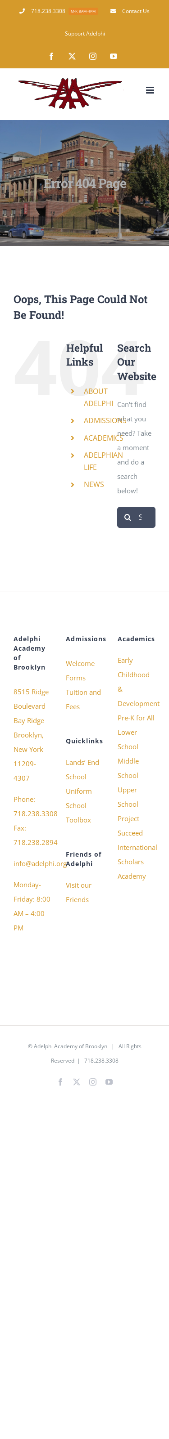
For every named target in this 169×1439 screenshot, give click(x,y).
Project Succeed (130, 825)
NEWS (94, 484)
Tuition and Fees (83, 699)
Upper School (128, 797)
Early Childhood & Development (136, 682)
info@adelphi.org (40, 863)
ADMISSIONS (105, 420)
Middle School (128, 768)
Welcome (80, 663)
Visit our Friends (78, 892)
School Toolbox (78, 812)
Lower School (128, 739)
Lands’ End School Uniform (82, 776)
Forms (76, 677)
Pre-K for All (136, 717)
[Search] (127, 517)
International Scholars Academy (136, 861)
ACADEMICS (103, 438)
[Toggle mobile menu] (150, 90)
